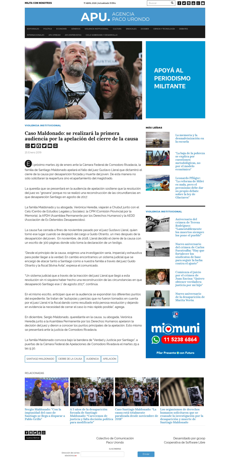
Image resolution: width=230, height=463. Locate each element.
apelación (109, 358)
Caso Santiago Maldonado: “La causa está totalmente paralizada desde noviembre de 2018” (136, 414)
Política (47, 29)
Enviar (146, 454)
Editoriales (33, 29)
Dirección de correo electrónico (71, 454)
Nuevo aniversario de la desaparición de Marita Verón (190, 297)
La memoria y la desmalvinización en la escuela (189, 138)
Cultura (117, 29)
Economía (61, 29)
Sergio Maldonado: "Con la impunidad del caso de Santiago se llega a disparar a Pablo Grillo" (45, 414)
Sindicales (131, 29)
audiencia (92, 358)
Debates (183, 29)
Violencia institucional (97, 29)
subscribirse (32, 437)
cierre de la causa (70, 358)
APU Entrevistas (73, 35)
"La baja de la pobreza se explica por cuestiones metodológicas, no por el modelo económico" (190, 161)
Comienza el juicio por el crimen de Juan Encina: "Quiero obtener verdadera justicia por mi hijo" (189, 278)
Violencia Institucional (43, 125)
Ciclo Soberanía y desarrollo (101, 35)
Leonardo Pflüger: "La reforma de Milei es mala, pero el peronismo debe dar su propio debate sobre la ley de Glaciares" (189, 187)
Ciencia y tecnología (164, 29)
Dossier (145, 29)
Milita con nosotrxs (38, 3)
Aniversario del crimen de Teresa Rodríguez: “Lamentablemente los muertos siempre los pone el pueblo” (189, 227)
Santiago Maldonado (40, 358)
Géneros (75, 29)
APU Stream (54, 35)
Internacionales (35, 35)
